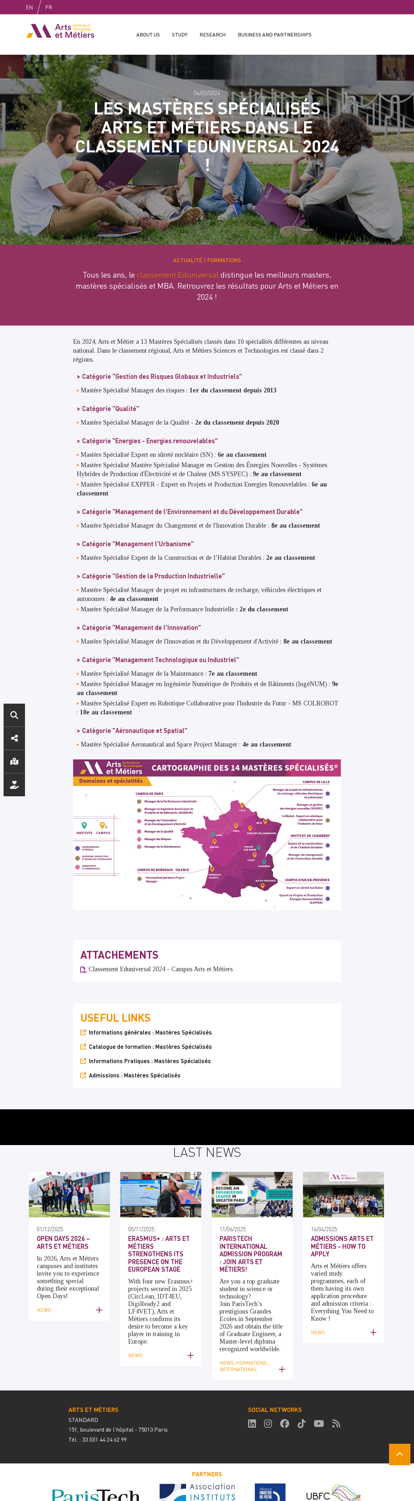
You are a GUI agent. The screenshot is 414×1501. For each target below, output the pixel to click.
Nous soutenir (14, 784)
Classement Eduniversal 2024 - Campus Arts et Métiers (161, 938)
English (37, 7)
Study (179, 34)
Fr (63, 7)
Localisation (14, 761)
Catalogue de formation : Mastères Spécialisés (150, 1016)
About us (148, 34)
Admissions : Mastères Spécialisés (135, 1044)
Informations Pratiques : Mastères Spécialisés (150, 1030)
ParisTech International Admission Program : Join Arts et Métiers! (250, 1223)
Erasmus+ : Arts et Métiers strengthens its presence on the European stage (159, 1223)
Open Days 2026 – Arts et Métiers (63, 1212)
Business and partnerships (275, 34)
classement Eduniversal (178, 244)
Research (213, 34)
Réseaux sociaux (14, 738)
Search (14, 715)
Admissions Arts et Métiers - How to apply (342, 1215)
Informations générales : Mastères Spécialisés (150, 1002)
